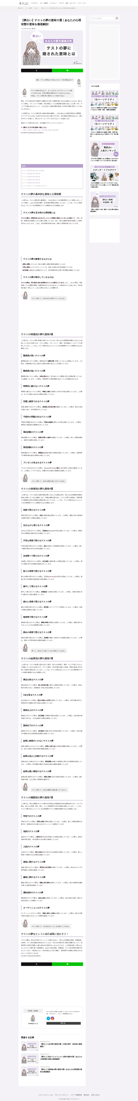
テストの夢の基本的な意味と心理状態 (33, 170)
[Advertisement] (52, 148)
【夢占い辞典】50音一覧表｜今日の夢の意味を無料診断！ (104, 210)
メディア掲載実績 (76, 1095)
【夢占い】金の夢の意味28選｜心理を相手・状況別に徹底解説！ (61, 1045)
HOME (21, 8)
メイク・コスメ (81, 3)
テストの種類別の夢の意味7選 (31, 182)
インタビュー (53, 3)
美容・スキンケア (71, 3)
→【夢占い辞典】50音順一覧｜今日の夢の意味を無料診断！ (40, 130)
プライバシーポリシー (61, 1095)
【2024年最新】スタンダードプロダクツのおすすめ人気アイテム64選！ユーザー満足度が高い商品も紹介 (104, 185)
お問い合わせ (95, 1095)
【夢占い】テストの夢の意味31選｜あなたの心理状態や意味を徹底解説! (58, 8)
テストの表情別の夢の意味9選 (31, 176)
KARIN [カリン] (74, 1099)
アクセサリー (35, 3)
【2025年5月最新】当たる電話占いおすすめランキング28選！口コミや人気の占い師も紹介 (104, 159)
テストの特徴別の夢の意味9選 (31, 173)
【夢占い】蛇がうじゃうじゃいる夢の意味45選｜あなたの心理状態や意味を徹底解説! (61, 1058)
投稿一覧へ (63, 1023)
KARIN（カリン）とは (45, 1095)
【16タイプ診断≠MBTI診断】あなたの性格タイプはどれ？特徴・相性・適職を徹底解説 (103, 109)
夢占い (36, 8)
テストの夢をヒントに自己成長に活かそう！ (35, 185)
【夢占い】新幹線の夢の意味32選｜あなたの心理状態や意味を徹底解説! (61, 1070)
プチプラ (61, 3)
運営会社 (86, 1095)
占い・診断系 (44, 3)
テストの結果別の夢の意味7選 (31, 179)
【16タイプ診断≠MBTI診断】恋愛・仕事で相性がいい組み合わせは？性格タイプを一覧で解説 (104, 134)
